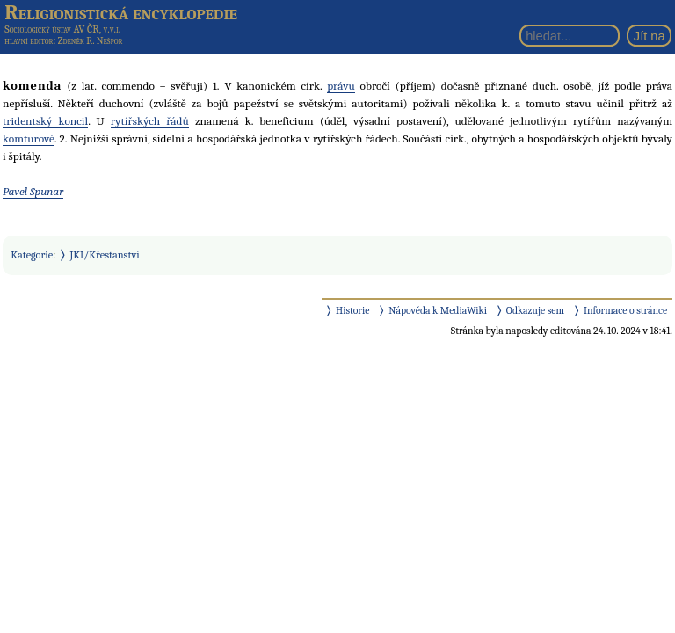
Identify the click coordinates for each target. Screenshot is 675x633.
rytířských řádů (150, 120)
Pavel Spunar (33, 191)
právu (341, 85)
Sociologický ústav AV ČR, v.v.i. (62, 29)
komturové (28, 138)
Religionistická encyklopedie (120, 12)
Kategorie (32, 255)
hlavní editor (28, 41)
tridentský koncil (45, 120)
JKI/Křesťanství (105, 255)
